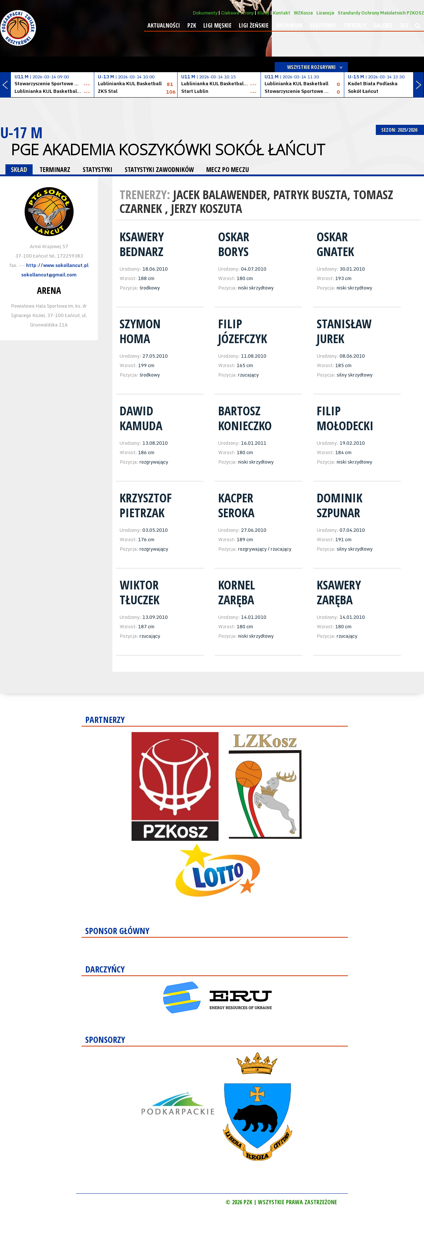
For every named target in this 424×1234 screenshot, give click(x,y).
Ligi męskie (217, 25)
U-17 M (21, 132)
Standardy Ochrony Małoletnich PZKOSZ (381, 12)
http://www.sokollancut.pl (57, 265)
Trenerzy (354, 25)
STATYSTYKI (97, 169)
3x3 (404, 25)
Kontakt (281, 12)
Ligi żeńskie (254, 25)
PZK (191, 25)
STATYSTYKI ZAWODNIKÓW (159, 169)
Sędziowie (323, 25)
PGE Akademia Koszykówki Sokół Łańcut (168, 149)
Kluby (263, 12)
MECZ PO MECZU (227, 169)
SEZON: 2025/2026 (400, 129)
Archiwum (289, 25)
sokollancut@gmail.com (48, 275)
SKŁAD (19, 169)
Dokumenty (205, 12)
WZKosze (303, 12)
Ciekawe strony (237, 12)
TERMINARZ (55, 169)
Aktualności (163, 25)
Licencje (325, 12)
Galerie (383, 25)
